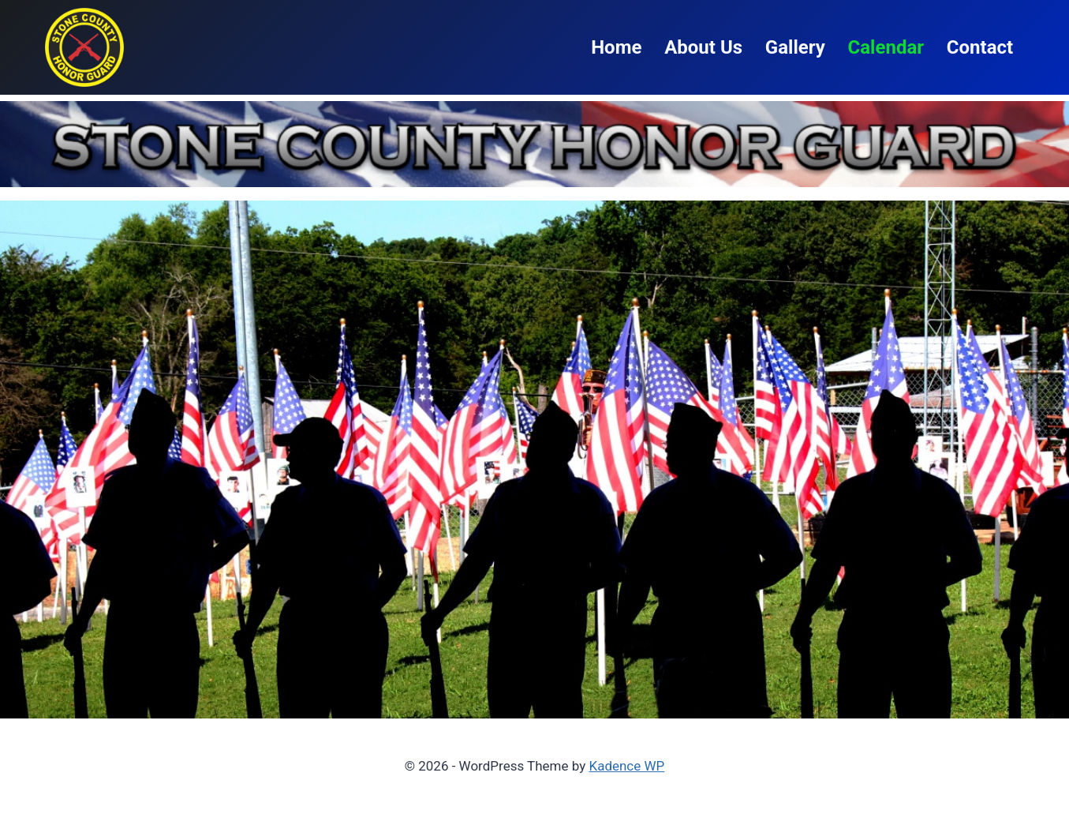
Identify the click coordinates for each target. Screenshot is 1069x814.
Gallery (795, 47)
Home (616, 47)
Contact (980, 47)
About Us (703, 47)
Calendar (886, 47)
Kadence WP (626, 766)
